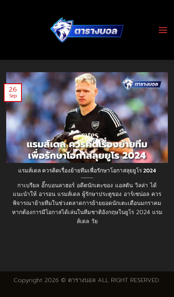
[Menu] (163, 30)
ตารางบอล (82, 280)
